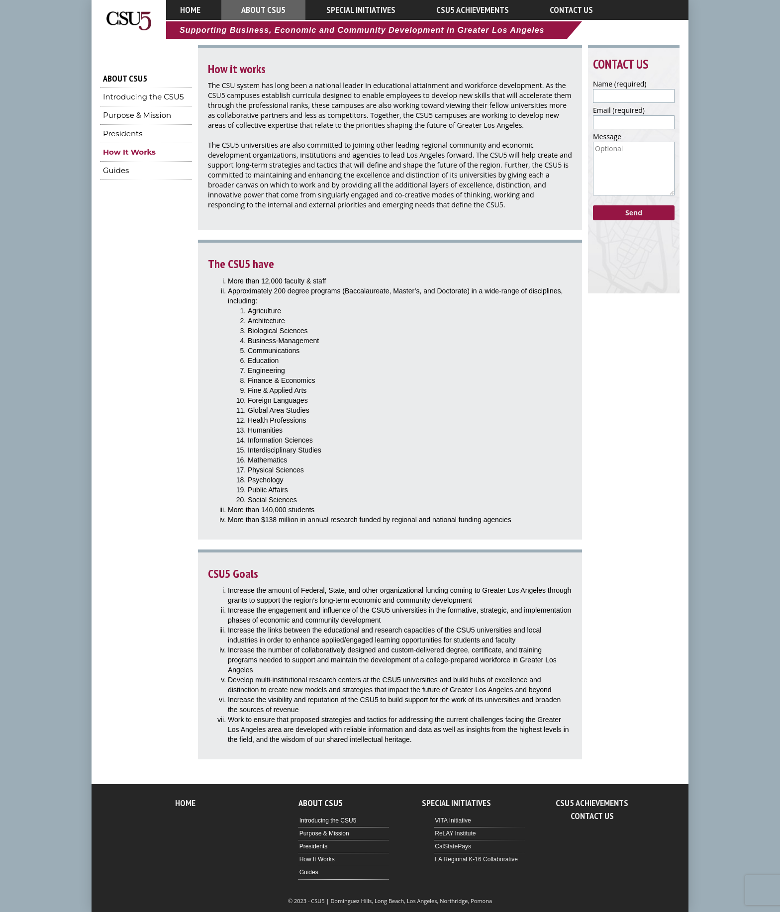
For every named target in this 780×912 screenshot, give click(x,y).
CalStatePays (453, 846)
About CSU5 (263, 9)
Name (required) (619, 84)
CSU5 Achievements (472, 9)
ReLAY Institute (455, 833)
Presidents (122, 133)
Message (607, 136)
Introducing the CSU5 (143, 96)
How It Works (129, 152)
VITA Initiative (453, 820)
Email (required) (619, 110)
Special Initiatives (360, 9)
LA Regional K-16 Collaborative (476, 859)
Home (190, 9)
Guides (116, 170)
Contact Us (571, 9)
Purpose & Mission (137, 115)
